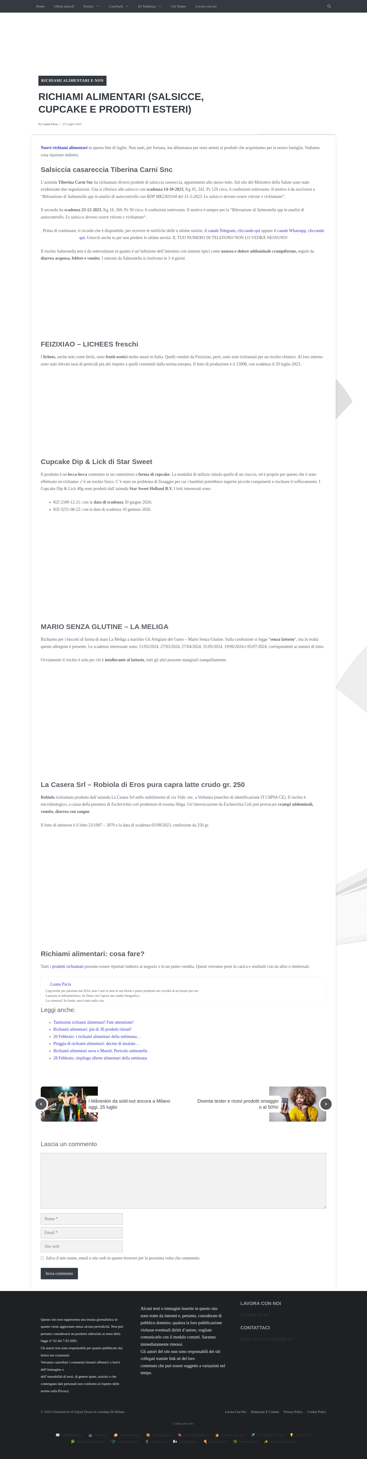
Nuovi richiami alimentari (64, 147)
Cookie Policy (317, 1412)
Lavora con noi (206, 6)
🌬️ (185, 1441)
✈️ (267, 1435)
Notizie (93, 6)
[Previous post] (41, 1104)
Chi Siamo (178, 6)
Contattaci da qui (254, 1314)
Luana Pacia (50, 124)
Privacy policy (293, 1412)
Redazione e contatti (265, 1412)
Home (40, 6)
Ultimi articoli (64, 6)
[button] (329, 6)
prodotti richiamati (68, 966)
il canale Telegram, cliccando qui (232, 230)
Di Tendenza (152, 6)
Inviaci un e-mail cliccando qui (266, 1339)
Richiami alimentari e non (72, 80)
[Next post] (326, 1104)
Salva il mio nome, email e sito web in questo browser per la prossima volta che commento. (123, 1258)
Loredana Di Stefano (111, 1412)
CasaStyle (121, 6)
